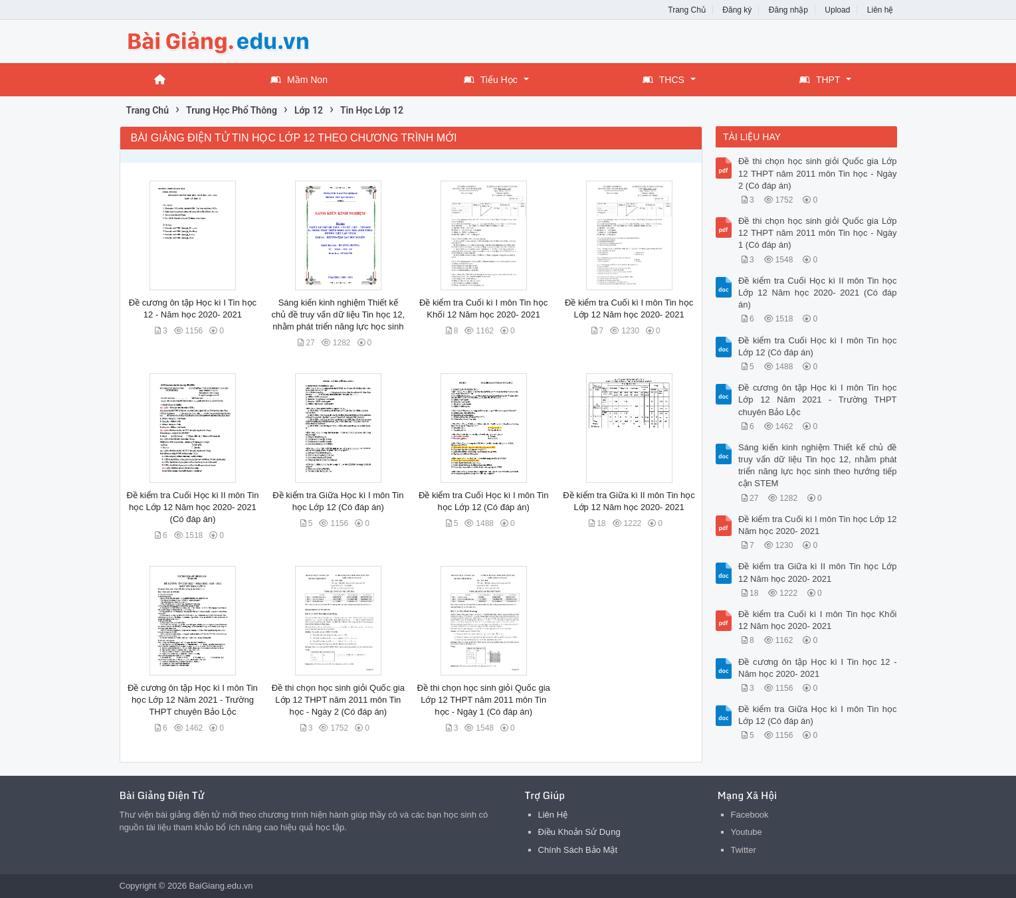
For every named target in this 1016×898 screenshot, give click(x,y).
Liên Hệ (553, 815)
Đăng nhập (788, 10)
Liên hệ (880, 10)
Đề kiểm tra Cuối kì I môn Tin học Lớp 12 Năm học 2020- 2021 (817, 525)
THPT (820, 79)
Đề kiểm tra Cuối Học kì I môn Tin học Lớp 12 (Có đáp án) (817, 346)
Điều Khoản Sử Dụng (579, 832)
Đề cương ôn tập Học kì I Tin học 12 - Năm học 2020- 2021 (817, 668)
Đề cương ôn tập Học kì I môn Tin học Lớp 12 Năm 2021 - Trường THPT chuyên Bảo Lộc (193, 700)
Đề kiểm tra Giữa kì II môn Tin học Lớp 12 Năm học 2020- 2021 (817, 572)
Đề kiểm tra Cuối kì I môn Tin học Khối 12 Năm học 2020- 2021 (817, 620)
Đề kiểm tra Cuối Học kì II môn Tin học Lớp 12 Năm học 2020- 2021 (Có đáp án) (192, 507)
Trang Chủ (687, 10)
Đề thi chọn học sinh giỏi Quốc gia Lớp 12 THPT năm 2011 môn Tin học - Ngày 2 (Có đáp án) (338, 700)
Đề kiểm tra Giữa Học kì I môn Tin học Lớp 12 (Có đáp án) (817, 715)
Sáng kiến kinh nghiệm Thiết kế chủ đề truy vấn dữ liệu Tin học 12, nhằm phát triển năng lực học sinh (338, 314)
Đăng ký (737, 10)
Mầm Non (299, 79)
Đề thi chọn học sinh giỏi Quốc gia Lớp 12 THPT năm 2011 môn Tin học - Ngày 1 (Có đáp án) (483, 700)
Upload (837, 10)
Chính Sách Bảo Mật (578, 850)
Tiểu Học (491, 79)
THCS (663, 79)
